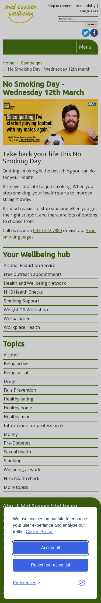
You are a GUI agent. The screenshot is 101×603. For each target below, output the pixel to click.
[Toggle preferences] (26, 583)
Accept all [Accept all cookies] (50, 548)
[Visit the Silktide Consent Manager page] (81, 583)
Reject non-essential (50, 565)
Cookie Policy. (39, 531)
